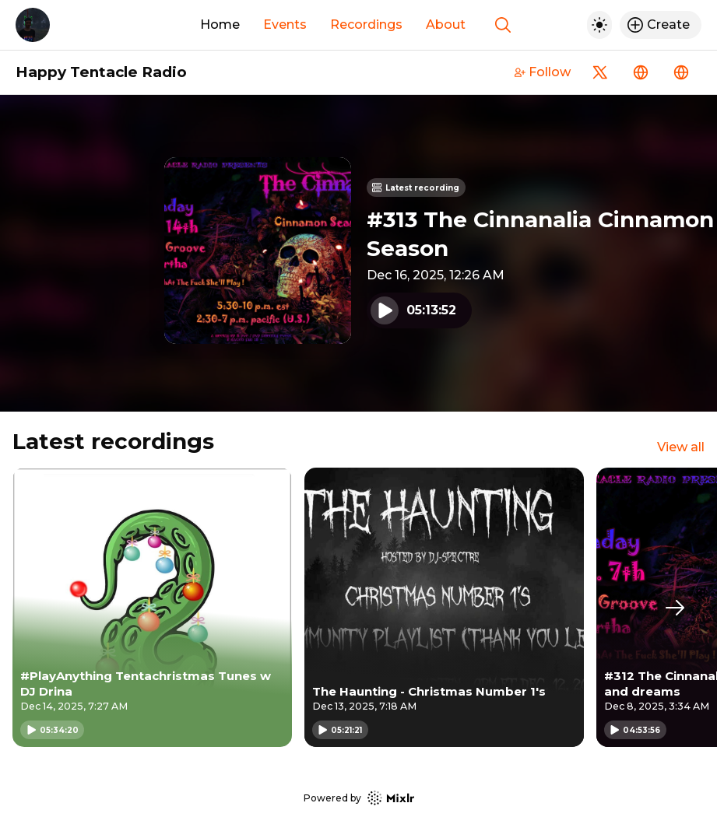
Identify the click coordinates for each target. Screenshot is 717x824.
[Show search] (503, 25)
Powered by (359, 798)
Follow (543, 72)
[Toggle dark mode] (599, 25)
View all (681, 447)
